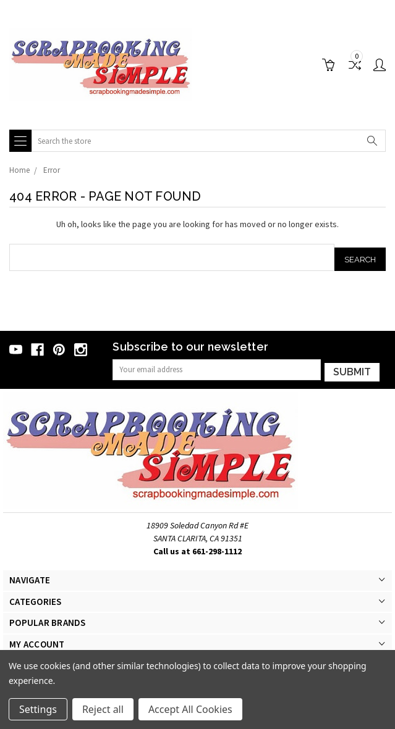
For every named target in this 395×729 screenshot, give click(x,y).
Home (19, 170)
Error (51, 170)
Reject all (103, 709)
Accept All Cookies (190, 709)
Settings (38, 709)
